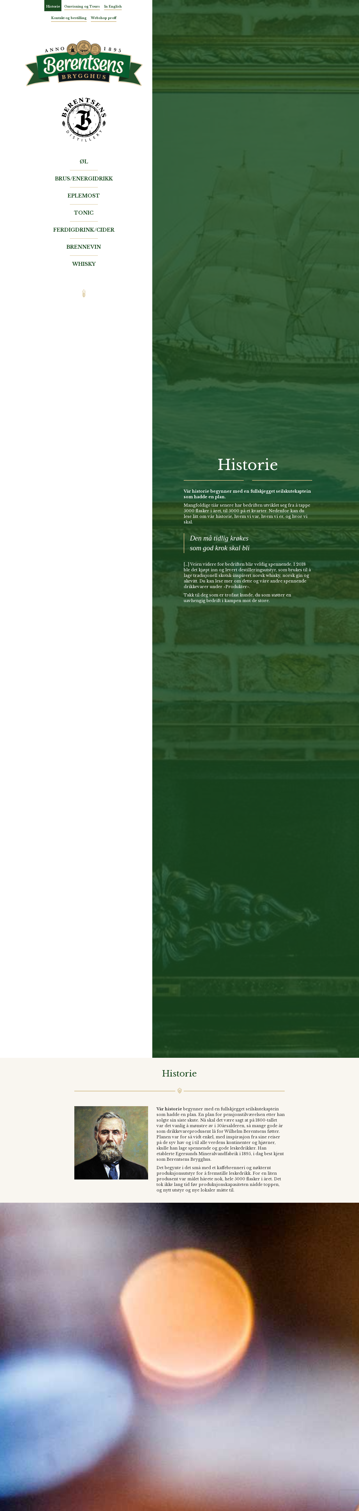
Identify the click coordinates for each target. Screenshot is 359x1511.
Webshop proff (103, 18)
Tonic (83, 213)
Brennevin (83, 247)
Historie (53, 6)
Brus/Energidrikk (84, 179)
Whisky (84, 264)
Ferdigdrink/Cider (83, 230)
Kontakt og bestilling (69, 18)
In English (113, 6)
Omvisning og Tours (82, 6)
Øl (84, 162)
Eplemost (84, 196)
